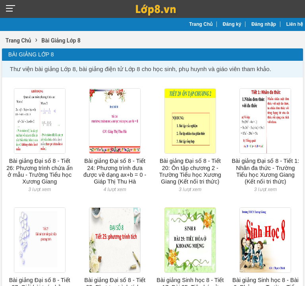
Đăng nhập (263, 24)
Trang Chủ (200, 24)
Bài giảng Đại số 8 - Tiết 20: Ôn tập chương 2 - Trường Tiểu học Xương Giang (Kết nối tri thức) (190, 171)
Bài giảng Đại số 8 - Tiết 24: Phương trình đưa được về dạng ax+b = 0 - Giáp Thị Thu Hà (114, 171)
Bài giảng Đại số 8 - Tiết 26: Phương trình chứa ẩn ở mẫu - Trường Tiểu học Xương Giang (39, 171)
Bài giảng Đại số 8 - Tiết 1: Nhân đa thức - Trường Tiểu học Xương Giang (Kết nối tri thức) (265, 171)
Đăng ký (232, 24)
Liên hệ (294, 24)
